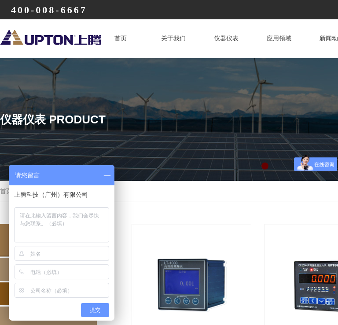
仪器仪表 (226, 38)
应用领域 (279, 38)
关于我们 (173, 38)
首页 (120, 38)
